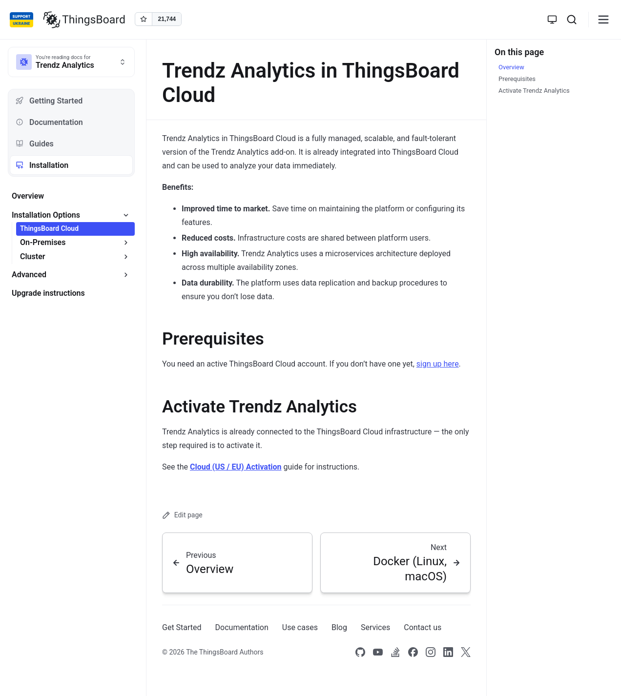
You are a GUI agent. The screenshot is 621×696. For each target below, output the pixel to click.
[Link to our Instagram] (430, 652)
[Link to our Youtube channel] (378, 652)
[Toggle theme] (552, 19)
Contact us (422, 627)
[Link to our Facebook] (413, 652)
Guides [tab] (35, 143)
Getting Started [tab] (49, 100)
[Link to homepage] (84, 19)
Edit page (182, 515)
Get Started (182, 627)
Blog (339, 627)
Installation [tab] (42, 165)
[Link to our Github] (360, 652)
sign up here (437, 363)
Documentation (242, 627)
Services (375, 627)
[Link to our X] (466, 652)
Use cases (300, 627)
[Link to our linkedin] (448, 652)
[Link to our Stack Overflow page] (395, 652)
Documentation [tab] (49, 122)
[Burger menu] (603, 19)
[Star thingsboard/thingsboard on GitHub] (158, 19)
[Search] (571, 19)
